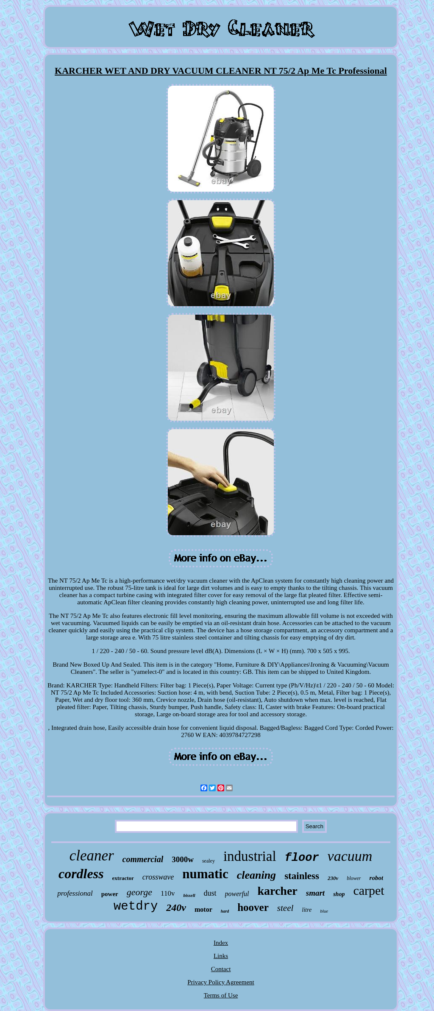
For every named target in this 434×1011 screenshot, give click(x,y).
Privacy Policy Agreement (220, 982)
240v (176, 907)
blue (324, 910)
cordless (81, 873)
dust (210, 893)
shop (339, 894)
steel (285, 908)
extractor (123, 878)
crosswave (158, 877)
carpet (368, 890)
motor (203, 909)
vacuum (350, 856)
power (109, 894)
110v (168, 893)
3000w (183, 859)
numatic (205, 873)
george (139, 892)
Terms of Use (221, 995)
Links (221, 955)
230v (333, 878)
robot (377, 877)
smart (315, 892)
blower (354, 878)
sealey (208, 861)
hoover (253, 907)
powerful (237, 893)
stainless (301, 876)
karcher (277, 890)
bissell (189, 895)
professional (74, 893)
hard (225, 911)
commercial (143, 859)
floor (302, 858)
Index (221, 942)
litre (307, 910)
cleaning (256, 875)
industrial (249, 856)
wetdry (136, 906)
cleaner (92, 855)
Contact (221, 969)
